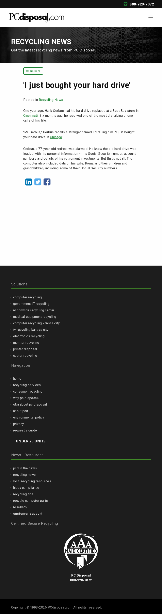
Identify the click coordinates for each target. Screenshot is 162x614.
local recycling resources (32, 481)
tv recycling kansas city (31, 330)
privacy (18, 424)
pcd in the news (25, 468)
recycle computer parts (30, 501)
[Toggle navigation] (151, 17)
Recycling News (51, 100)
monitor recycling (26, 343)
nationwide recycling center (33, 310)
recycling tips (23, 494)
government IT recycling (31, 304)
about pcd (20, 411)
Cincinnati (30, 115)
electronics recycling (29, 336)
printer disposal (25, 349)
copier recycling (25, 356)
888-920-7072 (139, 4)
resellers (20, 507)
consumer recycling (28, 391)
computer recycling (27, 297)
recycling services (27, 385)
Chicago (56, 137)
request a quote (25, 430)
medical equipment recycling (34, 317)
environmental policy (28, 417)
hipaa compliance (26, 488)
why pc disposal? (26, 398)
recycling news (24, 475)
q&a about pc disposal (30, 404)
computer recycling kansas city (36, 323)
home (17, 378)
